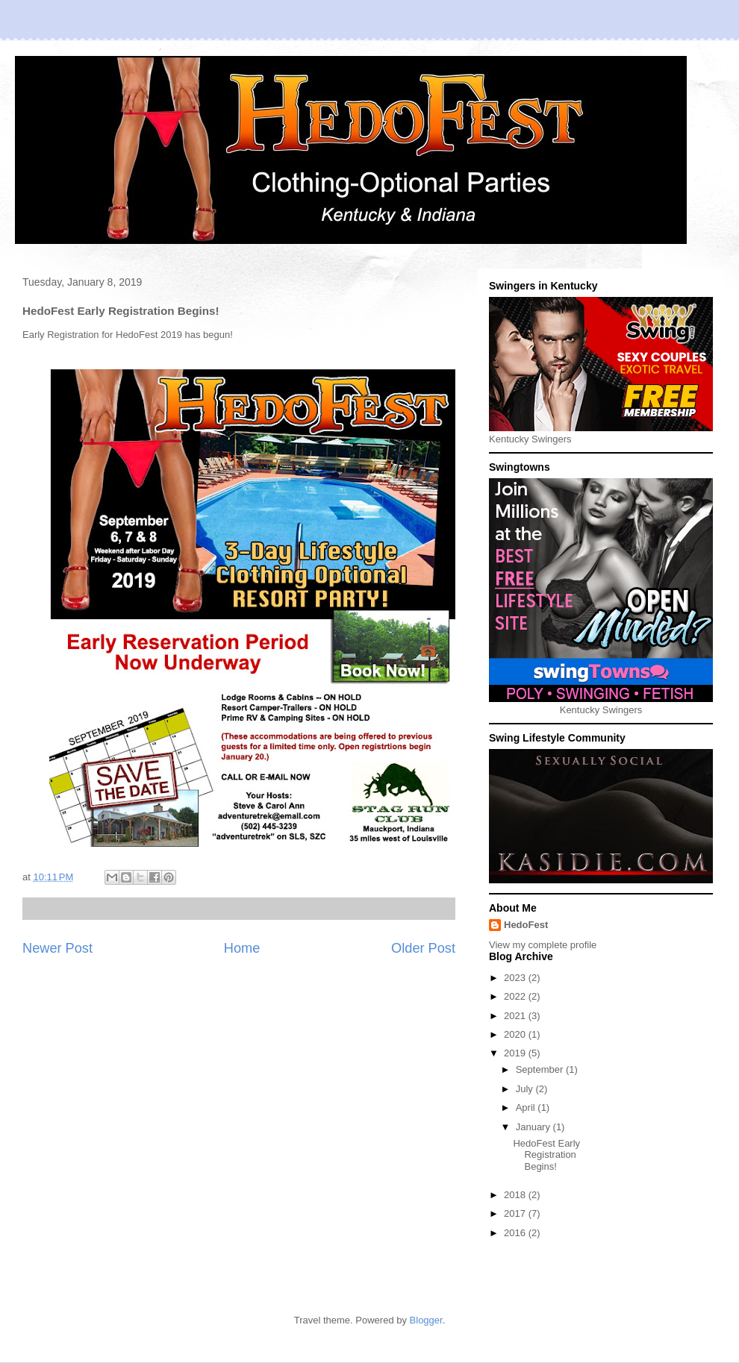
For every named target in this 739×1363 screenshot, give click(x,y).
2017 (516, 1213)
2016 (516, 1232)
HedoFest (526, 924)
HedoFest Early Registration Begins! (546, 1155)
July (526, 1088)
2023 (516, 977)
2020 (516, 1034)
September (541, 1069)
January (534, 1126)
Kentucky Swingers (530, 439)
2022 (516, 996)
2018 (516, 1194)
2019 (516, 1053)
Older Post (423, 948)
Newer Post (57, 948)
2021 (516, 1015)
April (527, 1107)
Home (242, 948)
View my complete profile (542, 944)
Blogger (426, 1320)
